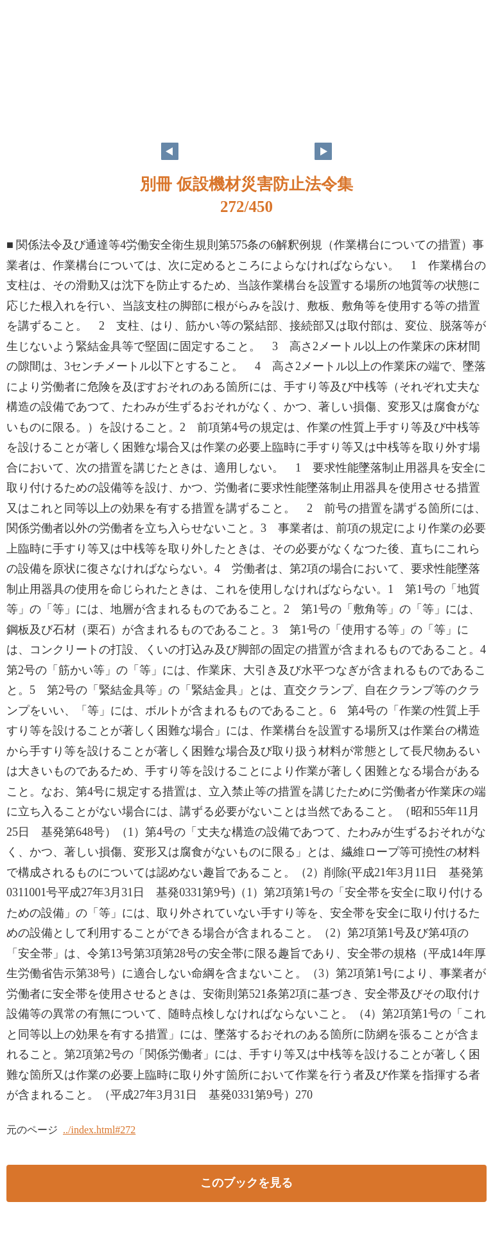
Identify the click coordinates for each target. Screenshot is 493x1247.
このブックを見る (246, 1182)
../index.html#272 (99, 1129)
